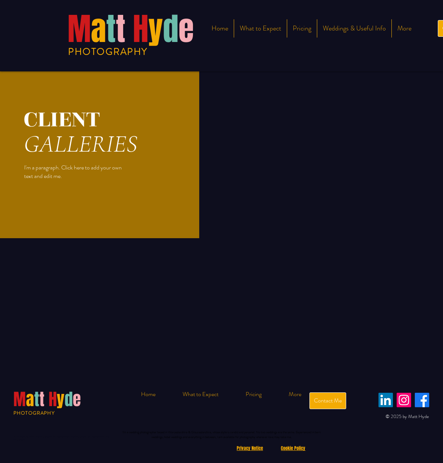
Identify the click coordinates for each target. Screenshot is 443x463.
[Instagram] (404, 400)
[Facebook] (422, 400)
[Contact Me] (327, 400)
